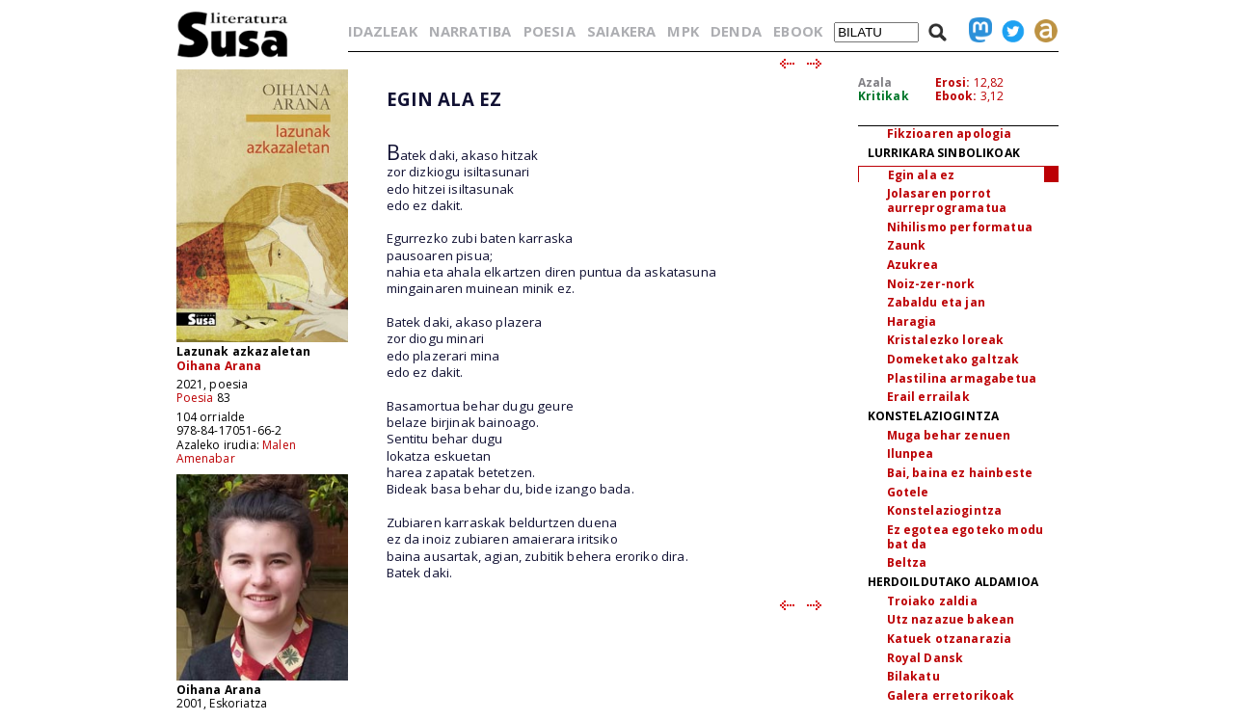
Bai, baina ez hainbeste (960, 473)
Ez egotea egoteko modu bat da (965, 536)
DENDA (736, 30)
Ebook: (956, 96)
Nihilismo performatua (960, 227)
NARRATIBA (470, 30)
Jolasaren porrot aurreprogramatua (947, 200)
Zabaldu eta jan (936, 302)
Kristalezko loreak (946, 340)
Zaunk (906, 245)
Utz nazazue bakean (951, 619)
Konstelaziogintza (945, 510)
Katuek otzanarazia (949, 638)
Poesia (195, 397)
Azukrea (913, 264)
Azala (875, 82)
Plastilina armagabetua (962, 378)
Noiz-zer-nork (931, 284)
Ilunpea (910, 453)
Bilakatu (913, 676)
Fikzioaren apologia (949, 133)
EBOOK (797, 30)
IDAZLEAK (382, 30)
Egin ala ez (921, 175)
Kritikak (883, 96)
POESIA (549, 30)
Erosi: (953, 82)
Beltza (907, 562)
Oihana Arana (219, 366)
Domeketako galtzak (953, 359)
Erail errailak (928, 396)
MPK (682, 30)
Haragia (912, 321)
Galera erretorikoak (951, 695)
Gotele (908, 492)
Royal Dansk (925, 658)
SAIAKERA (621, 30)
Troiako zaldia (932, 601)
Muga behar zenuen (949, 435)
